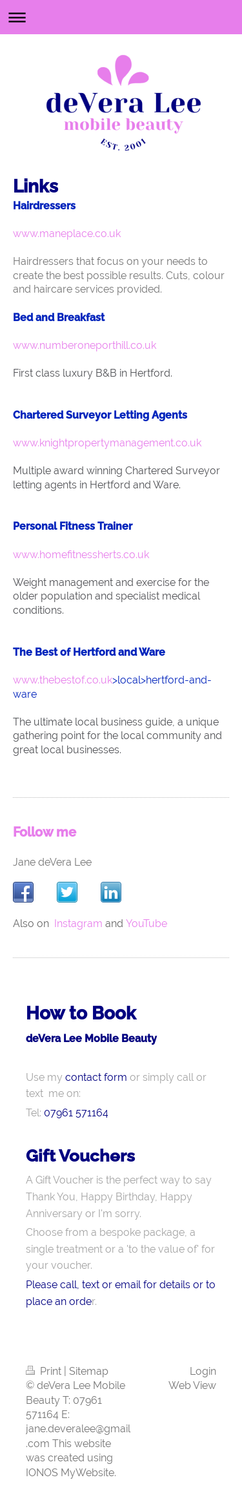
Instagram (78, 923)
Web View (192, 1385)
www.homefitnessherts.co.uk (81, 554)
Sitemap (88, 1371)
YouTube (146, 923)
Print (45, 1371)
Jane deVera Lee (52, 862)
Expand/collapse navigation (121, 17)
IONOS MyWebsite (70, 1473)
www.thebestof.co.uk (62, 680)
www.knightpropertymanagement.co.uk (107, 443)
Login (203, 1371)
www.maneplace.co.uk (67, 233)
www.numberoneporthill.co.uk (84, 345)
